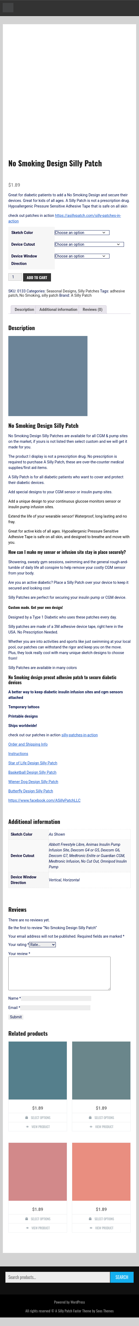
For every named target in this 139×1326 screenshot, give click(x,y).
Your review (19, 956)
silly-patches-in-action (79, 737)
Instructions (18, 756)
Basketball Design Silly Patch (32, 775)
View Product (41, 1135)
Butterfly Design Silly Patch (30, 793)
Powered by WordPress (69, 1310)
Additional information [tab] (58, 312)
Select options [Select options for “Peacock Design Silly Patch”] (104, 1126)
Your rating (18, 947)
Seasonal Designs (61, 293)
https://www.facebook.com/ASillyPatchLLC (44, 803)
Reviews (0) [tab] (93, 312)
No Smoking (29, 298)
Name (14, 1007)
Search (122, 1286)
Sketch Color (22, 235)
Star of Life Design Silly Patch (32, 765)
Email (14, 1016)
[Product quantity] (15, 279)
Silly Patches (88, 293)
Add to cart (37, 279)
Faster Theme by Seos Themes (93, 1319)
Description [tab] (24, 312)
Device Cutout (23, 246)
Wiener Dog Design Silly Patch (33, 784)
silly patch (50, 298)
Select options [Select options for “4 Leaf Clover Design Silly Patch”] (40, 1126)
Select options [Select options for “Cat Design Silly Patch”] (40, 1227)
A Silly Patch (81, 298)
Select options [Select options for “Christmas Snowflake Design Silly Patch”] (104, 1227)
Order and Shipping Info (28, 747)
